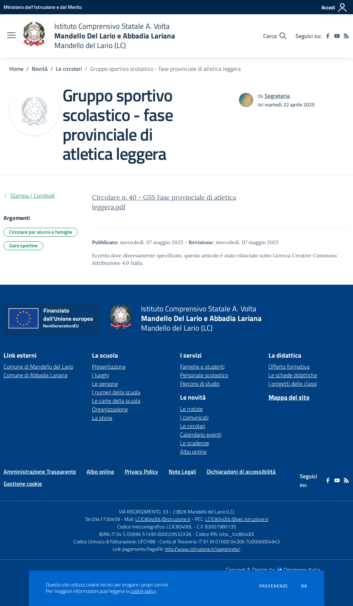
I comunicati (194, 417)
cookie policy (143, 591)
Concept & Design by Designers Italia (273, 569)
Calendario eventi (200, 434)
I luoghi (100, 375)
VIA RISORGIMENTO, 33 (143, 511)
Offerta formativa (289, 366)
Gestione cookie (23, 483)
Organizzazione (110, 409)
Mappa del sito (289, 397)
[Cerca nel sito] (274, 36)
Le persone (105, 383)
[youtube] (337, 36)
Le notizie (191, 409)
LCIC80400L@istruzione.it (162, 519)
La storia (102, 417)
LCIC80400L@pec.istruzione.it (236, 519)
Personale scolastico (204, 375)
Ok (304, 586)
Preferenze (273, 586)
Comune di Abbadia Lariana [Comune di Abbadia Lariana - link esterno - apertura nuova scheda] (35, 375)
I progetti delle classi (292, 383)
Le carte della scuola (116, 400)
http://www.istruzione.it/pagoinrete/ (202, 549)
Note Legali (182, 471)
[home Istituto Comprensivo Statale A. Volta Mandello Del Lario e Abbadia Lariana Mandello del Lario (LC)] (99, 35)
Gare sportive (23, 245)
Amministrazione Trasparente (40, 471)
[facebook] (328, 36)
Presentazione (109, 366)
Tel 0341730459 (102, 519)
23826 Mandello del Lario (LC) (203, 511)
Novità (40, 68)
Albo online (193, 451)
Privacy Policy (141, 471)
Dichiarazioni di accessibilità (241, 471)
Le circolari (69, 68)
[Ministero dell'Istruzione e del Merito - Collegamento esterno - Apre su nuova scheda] (43, 7)
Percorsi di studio (199, 383)
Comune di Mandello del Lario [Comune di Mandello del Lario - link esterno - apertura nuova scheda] (38, 366)
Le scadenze (194, 443)
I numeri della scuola (116, 392)
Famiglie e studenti (202, 366)
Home (16, 68)
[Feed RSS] (346, 36)
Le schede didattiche (292, 375)
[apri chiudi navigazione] (11, 36)
